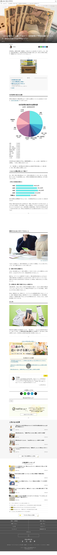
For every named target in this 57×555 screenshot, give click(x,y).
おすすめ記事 (21, 541)
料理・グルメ (14, 520)
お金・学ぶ (5, 3)
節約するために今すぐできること (18, 83)
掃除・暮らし (43, 517)
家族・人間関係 (14, 517)
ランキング (14, 526)
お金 (11, 397)
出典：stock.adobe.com (44, 260)
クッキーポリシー (43, 541)
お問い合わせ (9, 541)
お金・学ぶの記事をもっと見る (28, 453)
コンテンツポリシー (30, 541)
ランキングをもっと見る (29, 512)
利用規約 (25, 541)
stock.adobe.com (53, 41)
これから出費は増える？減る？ (18, 81)
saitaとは (28, 528)
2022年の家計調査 (14, 100)
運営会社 (48, 541)
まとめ (13, 87)
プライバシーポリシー (37, 541)
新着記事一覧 (43, 526)
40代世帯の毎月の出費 (16, 79)
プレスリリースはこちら (15, 541)
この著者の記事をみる (43, 381)
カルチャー (42, 523)
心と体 (14, 523)
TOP (1, 3)
